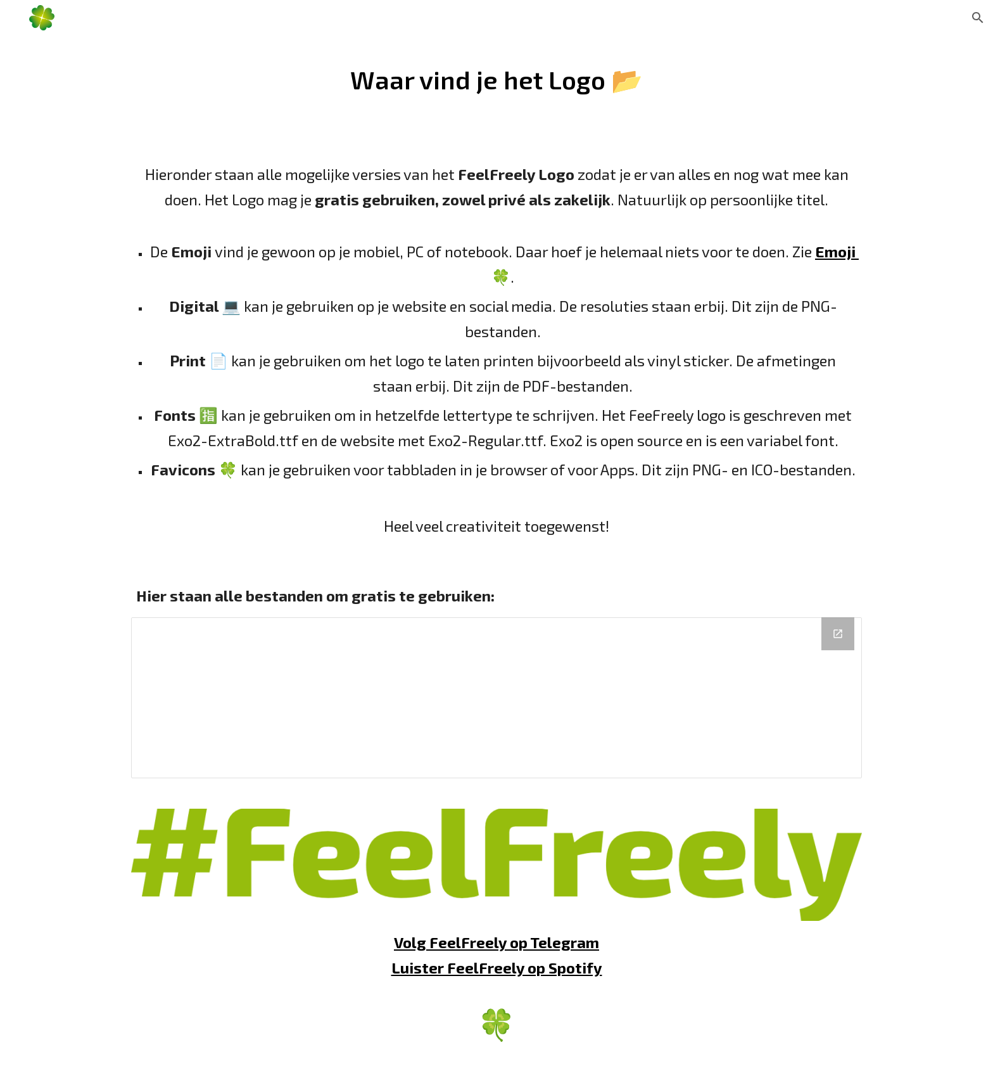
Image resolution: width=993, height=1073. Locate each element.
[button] (978, 18)
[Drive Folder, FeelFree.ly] (496, 697)
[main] (496, 79)
